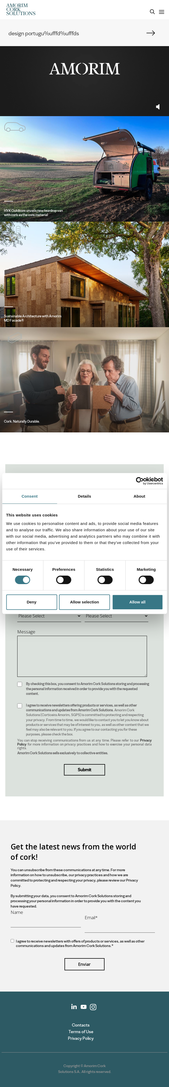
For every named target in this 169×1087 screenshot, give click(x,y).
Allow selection (84, 602)
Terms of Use (80, 1031)
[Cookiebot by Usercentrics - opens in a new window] (139, 481)
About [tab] (139, 496)
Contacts (81, 1025)
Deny (32, 602)
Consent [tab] (29, 496)
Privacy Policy (81, 1038)
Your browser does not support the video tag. (84, 68)
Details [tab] (84, 496)
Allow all (137, 602)
